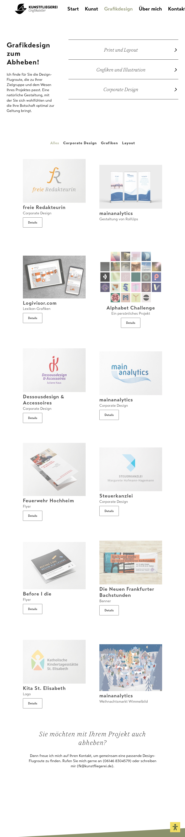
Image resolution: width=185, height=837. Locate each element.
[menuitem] (82, 13)
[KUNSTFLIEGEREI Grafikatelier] (36, 13)
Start (81, 13)
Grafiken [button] (109, 143)
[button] (54, 181)
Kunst (99, 13)
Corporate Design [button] (80, 143)
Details (32, 222)
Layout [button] (128, 143)
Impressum (15, 815)
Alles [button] (54, 143)
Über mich (158, 13)
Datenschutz (38, 815)
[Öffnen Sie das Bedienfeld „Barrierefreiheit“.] (175, 827)
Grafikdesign (126, 13)
